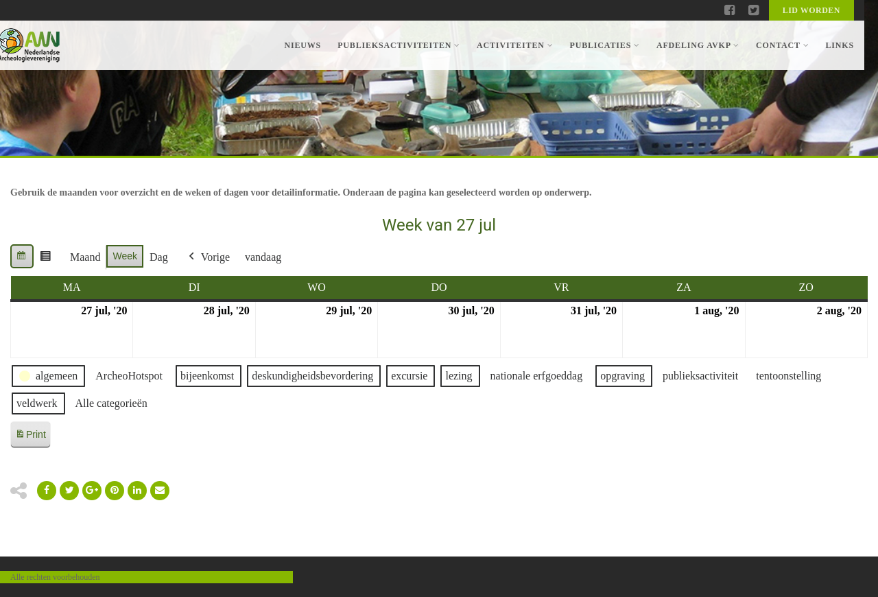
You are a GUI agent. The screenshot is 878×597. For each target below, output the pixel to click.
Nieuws (302, 45)
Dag (159, 257)
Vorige (208, 257)
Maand (85, 257)
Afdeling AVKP (697, 45)
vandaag (263, 257)
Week (124, 255)
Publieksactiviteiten (398, 45)
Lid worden (811, 10)
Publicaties (604, 45)
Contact (782, 45)
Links (839, 45)
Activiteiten (515, 45)
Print (30, 436)
